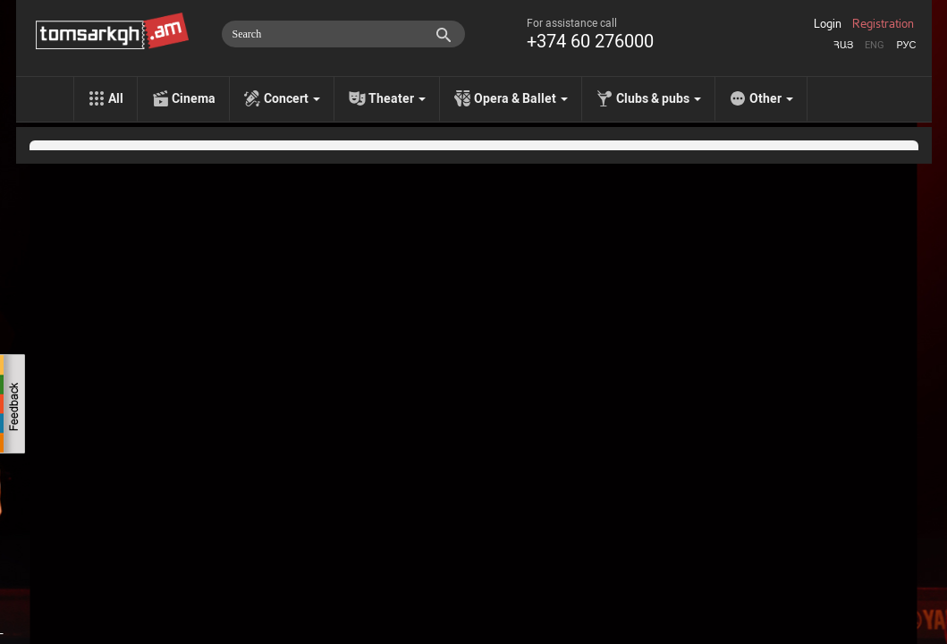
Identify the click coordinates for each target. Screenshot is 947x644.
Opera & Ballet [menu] (521, 98)
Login (827, 24)
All (115, 98)
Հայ (843, 45)
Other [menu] (771, 98)
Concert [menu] (292, 98)
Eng (874, 45)
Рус (906, 45)
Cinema (194, 98)
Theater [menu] (397, 98)
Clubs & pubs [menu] (658, 98)
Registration (883, 24)
